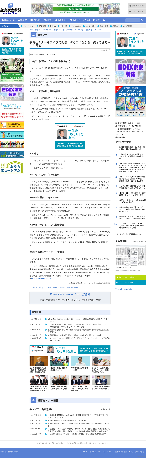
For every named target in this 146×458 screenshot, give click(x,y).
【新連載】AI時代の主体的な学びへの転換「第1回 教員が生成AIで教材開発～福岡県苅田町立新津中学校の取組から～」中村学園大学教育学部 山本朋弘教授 (132, 167)
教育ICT (22, 20)
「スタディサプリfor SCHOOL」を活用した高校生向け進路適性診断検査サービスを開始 (132, 226)
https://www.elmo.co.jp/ (41, 279)
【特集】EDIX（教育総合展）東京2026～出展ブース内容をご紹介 (132, 194)
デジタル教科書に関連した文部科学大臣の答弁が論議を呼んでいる (132, 187)
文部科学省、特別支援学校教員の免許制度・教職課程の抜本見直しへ (132, 156)
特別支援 (63, 26)
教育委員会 (61, 20)
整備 (86, 20)
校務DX (53, 26)
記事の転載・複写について (124, 452)
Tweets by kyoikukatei (123, 289)
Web (138, 132)
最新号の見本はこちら (124, 267)
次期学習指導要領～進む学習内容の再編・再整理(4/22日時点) (132, 148)
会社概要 (93, 452)
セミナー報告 (90, 26)
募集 (96, 20)
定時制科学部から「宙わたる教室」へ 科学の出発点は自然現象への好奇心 (132, 209)
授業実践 (42, 26)
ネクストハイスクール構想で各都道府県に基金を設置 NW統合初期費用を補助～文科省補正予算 (132, 179)
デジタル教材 (76, 26)
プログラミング (29, 26)
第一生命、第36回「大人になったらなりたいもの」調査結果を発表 (132, 217)
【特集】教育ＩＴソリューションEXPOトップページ (54, 287)
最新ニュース (8, 20)
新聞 (133, 132)
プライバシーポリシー (105, 452)
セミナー (107, 20)
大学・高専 (104, 26)
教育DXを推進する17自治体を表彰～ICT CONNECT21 (132, 201)
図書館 (47, 20)
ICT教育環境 (127, 26)
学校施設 (35, 20)
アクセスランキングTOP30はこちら (129, 234)
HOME (85, 452)
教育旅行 (75, 20)
